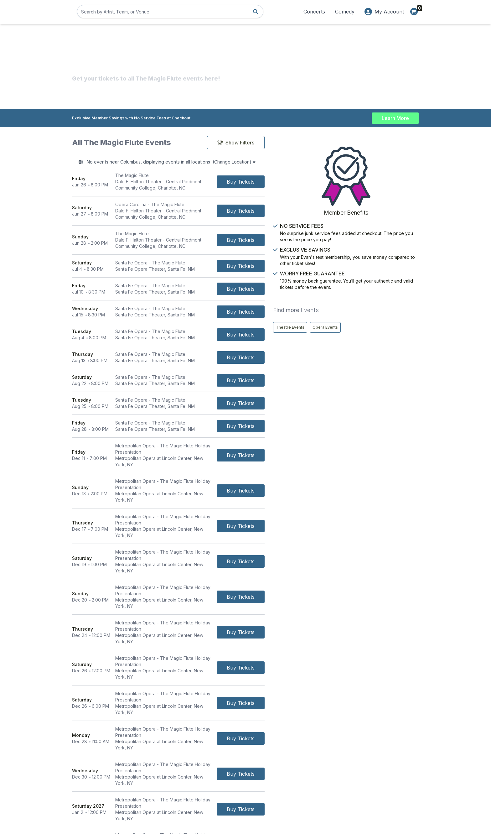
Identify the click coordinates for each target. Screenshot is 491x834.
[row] (196, 183)
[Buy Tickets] (297, 183)
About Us (317, 762)
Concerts (314, 11)
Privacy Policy (323, 771)
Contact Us (201, 762)
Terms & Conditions (210, 771)
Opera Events (393, 307)
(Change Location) (272, 163)
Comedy (344, 11)
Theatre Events (358, 307)
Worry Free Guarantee (331, 780)
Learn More (395, 116)
